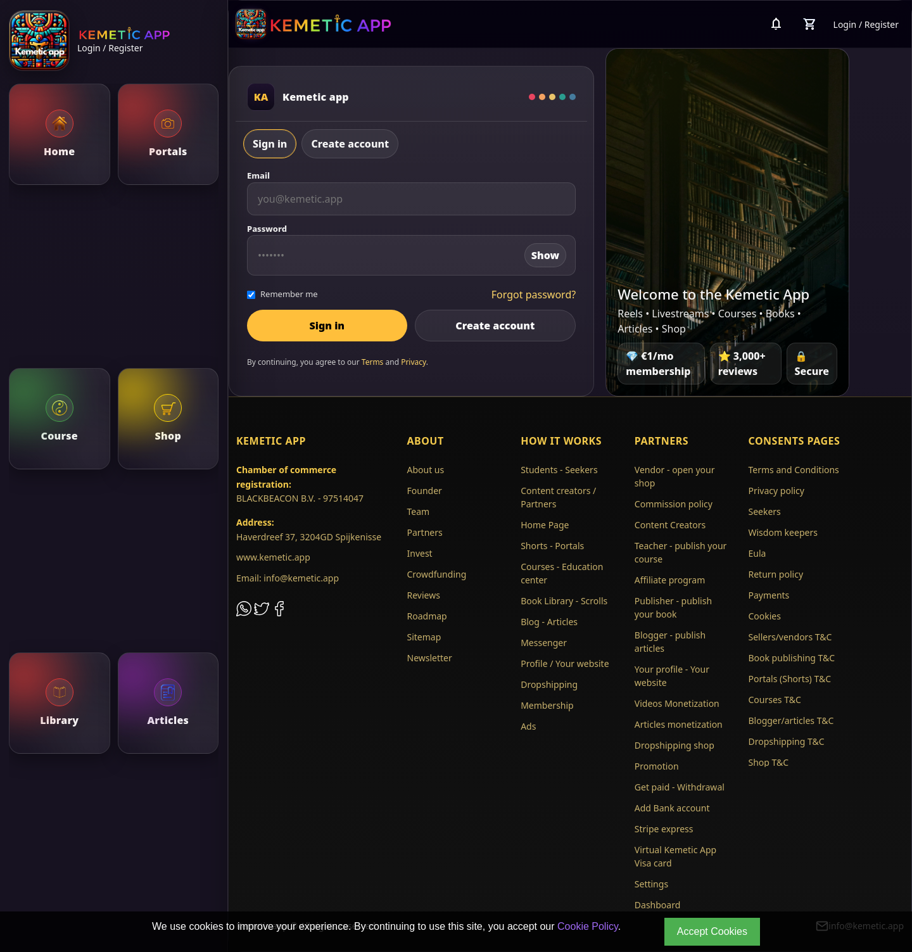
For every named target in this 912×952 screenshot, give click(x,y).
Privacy (413, 362)
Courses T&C (774, 700)
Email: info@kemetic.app (287, 578)
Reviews (423, 595)
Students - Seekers (559, 470)
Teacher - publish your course (681, 552)
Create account (350, 144)
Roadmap (427, 616)
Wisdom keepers (782, 532)
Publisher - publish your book (673, 607)
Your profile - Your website (672, 676)
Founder (424, 491)
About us (426, 470)
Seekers (764, 511)
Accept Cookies (712, 931)
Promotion (657, 766)
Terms (373, 362)
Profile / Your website (565, 663)
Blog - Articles (549, 622)
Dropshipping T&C (786, 741)
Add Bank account (672, 808)
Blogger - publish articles (670, 641)
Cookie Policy (587, 926)
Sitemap (424, 637)
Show (545, 255)
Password (267, 228)
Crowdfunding (437, 574)
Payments (768, 595)
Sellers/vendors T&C (790, 637)
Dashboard (657, 905)
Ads (528, 726)
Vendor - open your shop (675, 476)
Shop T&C (768, 762)
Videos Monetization (677, 703)
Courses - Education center (562, 573)
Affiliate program (670, 580)
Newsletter (429, 658)
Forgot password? (533, 294)
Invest (420, 553)
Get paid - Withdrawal (680, 787)
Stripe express (664, 829)
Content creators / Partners (558, 497)
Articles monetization (679, 724)
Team (418, 511)
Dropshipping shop (674, 745)
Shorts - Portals (552, 546)
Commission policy (673, 504)
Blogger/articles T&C (790, 720)
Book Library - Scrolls (564, 601)
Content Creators (670, 525)
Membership (547, 705)
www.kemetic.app (273, 557)
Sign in (270, 144)
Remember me (282, 294)
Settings (651, 884)
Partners (425, 532)
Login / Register (109, 48)
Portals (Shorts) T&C (789, 679)
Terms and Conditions (793, 470)
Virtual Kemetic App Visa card (675, 856)
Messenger (544, 643)
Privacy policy (776, 491)
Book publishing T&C (791, 658)
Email (258, 175)
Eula (757, 553)
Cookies (764, 616)
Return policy (775, 574)
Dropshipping (549, 684)
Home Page (545, 525)
